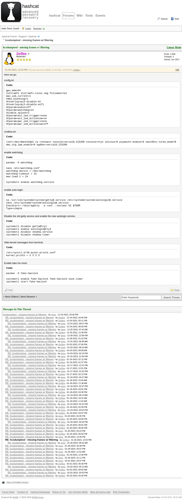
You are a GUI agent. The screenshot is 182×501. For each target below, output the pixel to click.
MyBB (15, 497)
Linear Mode (174, 47)
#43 (177, 70)
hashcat (54, 15)
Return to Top (59, 492)
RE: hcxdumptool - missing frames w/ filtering (29, 317)
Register (37, 28)
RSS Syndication (121, 492)
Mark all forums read (100, 492)
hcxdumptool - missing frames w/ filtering (25, 314)
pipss (53, 314)
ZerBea (76, 70)
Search (164, 19)
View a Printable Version (17, 482)
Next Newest (28, 296)
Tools (89, 15)
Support (23, 36)
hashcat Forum (9, 36)
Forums (68, 15)
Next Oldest (12, 296)
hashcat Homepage (40, 492)
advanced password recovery (29, 11)
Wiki (79, 15)
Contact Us (22, 492)
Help (177, 19)
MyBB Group (38, 497)
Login (28, 28)
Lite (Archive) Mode (78, 492)
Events (100, 15)
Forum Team (8, 492)
